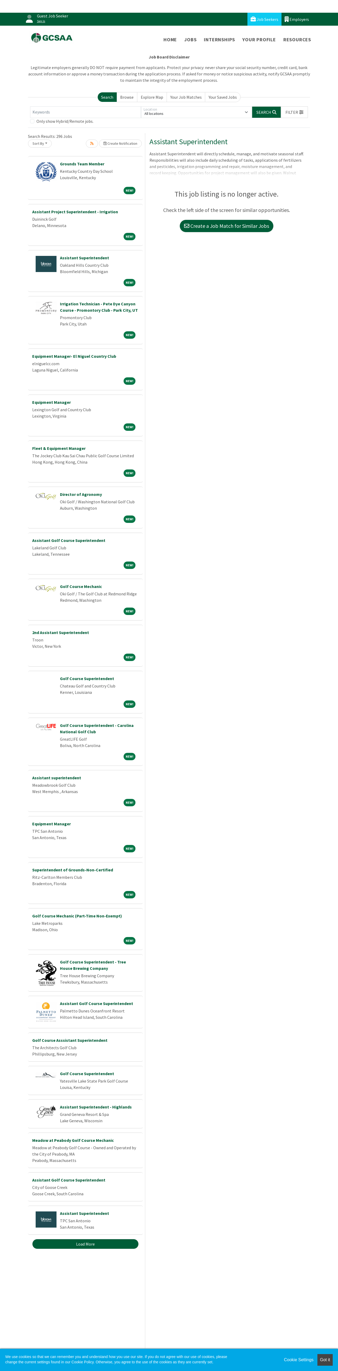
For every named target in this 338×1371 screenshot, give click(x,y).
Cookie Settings (298, 1360)
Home (170, 40)
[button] (294, 112)
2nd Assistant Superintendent (60, 632)
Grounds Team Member (82, 163)
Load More (85, 1244)
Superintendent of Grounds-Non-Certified (72, 869)
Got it (325, 1360)
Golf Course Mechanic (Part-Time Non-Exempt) (77, 915)
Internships (219, 40)
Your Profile (259, 40)
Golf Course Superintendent (87, 678)
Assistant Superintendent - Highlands (96, 1107)
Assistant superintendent (56, 777)
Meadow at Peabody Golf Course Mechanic (73, 1140)
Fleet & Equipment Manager (59, 448)
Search (107, 97)
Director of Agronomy (81, 494)
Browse (127, 97)
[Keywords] (85, 112)
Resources (297, 40)
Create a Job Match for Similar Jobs (226, 226)
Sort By (38, 143)
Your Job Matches (186, 97)
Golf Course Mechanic (81, 586)
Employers (297, 19)
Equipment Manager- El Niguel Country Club (74, 356)
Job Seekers (264, 19)
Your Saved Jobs (223, 97)
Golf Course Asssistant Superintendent (69, 1040)
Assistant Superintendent (84, 257)
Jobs (190, 40)
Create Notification (120, 143)
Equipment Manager (51, 402)
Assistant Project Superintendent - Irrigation (75, 211)
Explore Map (152, 97)
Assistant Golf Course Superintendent (68, 540)
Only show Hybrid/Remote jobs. (64, 121)
